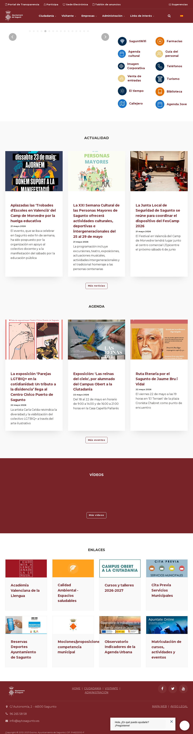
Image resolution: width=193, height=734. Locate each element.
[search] (169, 16)
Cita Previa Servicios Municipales (162, 588)
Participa (51, 4)
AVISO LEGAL (179, 703)
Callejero (136, 103)
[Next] (105, 63)
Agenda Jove (177, 104)
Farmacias (174, 41)
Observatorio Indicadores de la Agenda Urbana (120, 644)
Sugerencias (178, 4)
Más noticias (96, 284)
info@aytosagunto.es (24, 718)
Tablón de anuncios (107, 4)
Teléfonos (174, 66)
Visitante (69, 15)
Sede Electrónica (75, 4)
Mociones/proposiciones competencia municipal (80, 644)
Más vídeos (96, 513)
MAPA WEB (159, 703)
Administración (113, 15)
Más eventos (96, 438)
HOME (76, 685)
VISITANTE (111, 685)
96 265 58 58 (18, 710)
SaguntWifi (137, 41)
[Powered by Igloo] (5, 732)
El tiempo (136, 91)
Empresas (89, 15)
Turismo (173, 79)
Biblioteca (174, 91)
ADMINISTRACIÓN (96, 689)
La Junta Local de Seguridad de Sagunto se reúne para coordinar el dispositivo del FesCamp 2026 (158, 215)
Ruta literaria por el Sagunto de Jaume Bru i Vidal (157, 378)
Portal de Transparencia (22, 4)
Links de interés (142, 15)
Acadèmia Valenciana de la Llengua (25, 588)
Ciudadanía (47, 15)
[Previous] (13, 63)
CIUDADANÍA (92, 685)
